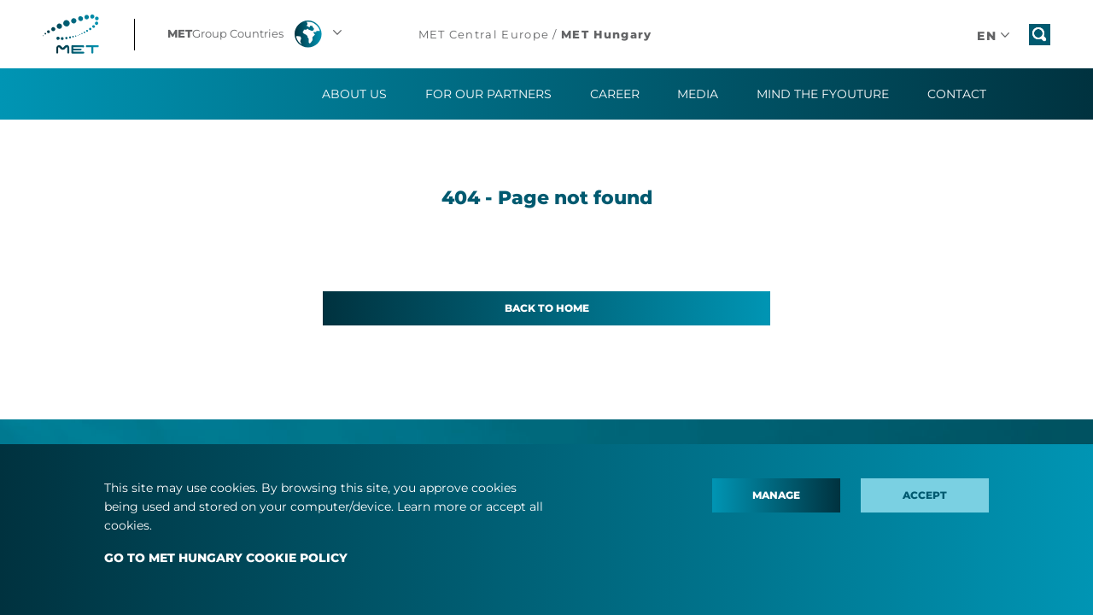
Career (615, 94)
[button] (257, 34)
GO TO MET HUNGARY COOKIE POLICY (226, 557)
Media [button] (697, 94)
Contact (956, 94)
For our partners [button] (488, 94)
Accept (925, 495)
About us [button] (354, 94)
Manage (776, 495)
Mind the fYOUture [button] (823, 94)
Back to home (547, 308)
